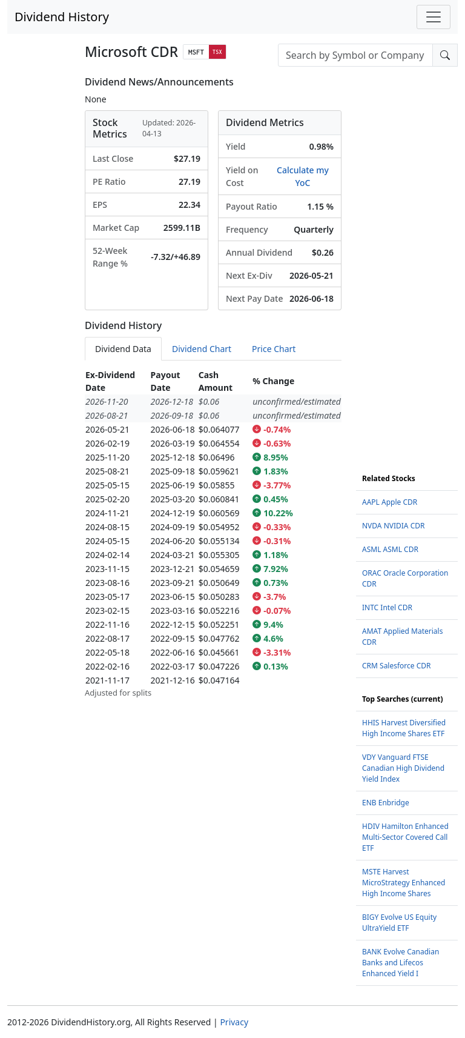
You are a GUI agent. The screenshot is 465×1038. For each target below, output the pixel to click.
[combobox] (355, 55)
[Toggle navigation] (433, 17)
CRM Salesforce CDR (396, 665)
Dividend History (62, 16)
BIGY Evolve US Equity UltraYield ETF (399, 922)
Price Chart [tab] (273, 348)
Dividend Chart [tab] (201, 348)
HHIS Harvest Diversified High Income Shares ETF (404, 728)
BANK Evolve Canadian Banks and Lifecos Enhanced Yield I (400, 963)
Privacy (234, 1022)
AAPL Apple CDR (389, 502)
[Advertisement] (407, 258)
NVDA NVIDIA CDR (393, 526)
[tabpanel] (213, 533)
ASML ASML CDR (390, 549)
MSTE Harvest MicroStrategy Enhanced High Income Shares (403, 883)
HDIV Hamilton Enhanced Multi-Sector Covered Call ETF (405, 837)
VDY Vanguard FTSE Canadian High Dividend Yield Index (403, 768)
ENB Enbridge (385, 802)
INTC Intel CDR (387, 607)
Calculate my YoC (303, 176)
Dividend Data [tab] (123, 348)
